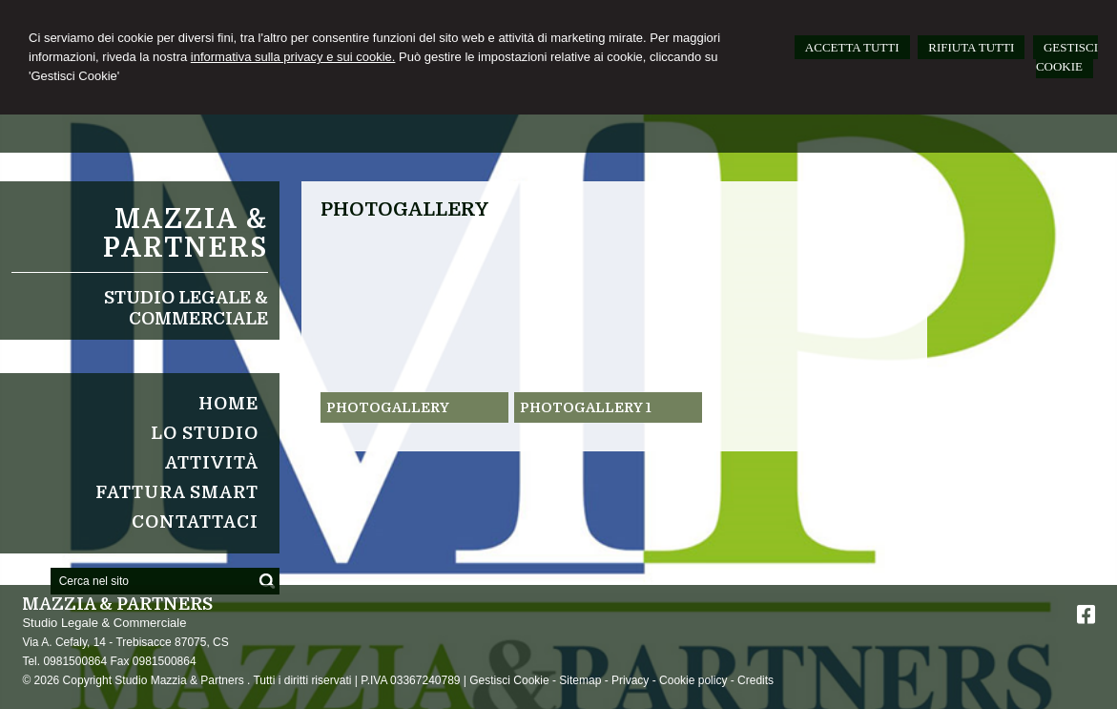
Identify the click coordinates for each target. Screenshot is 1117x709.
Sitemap (580, 680)
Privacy (630, 680)
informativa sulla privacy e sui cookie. (293, 57)
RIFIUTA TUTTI (971, 47)
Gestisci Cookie (508, 680)
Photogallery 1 (586, 407)
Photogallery (387, 407)
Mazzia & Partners (185, 233)
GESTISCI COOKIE (1067, 56)
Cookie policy (693, 680)
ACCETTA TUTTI (852, 47)
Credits (755, 680)
